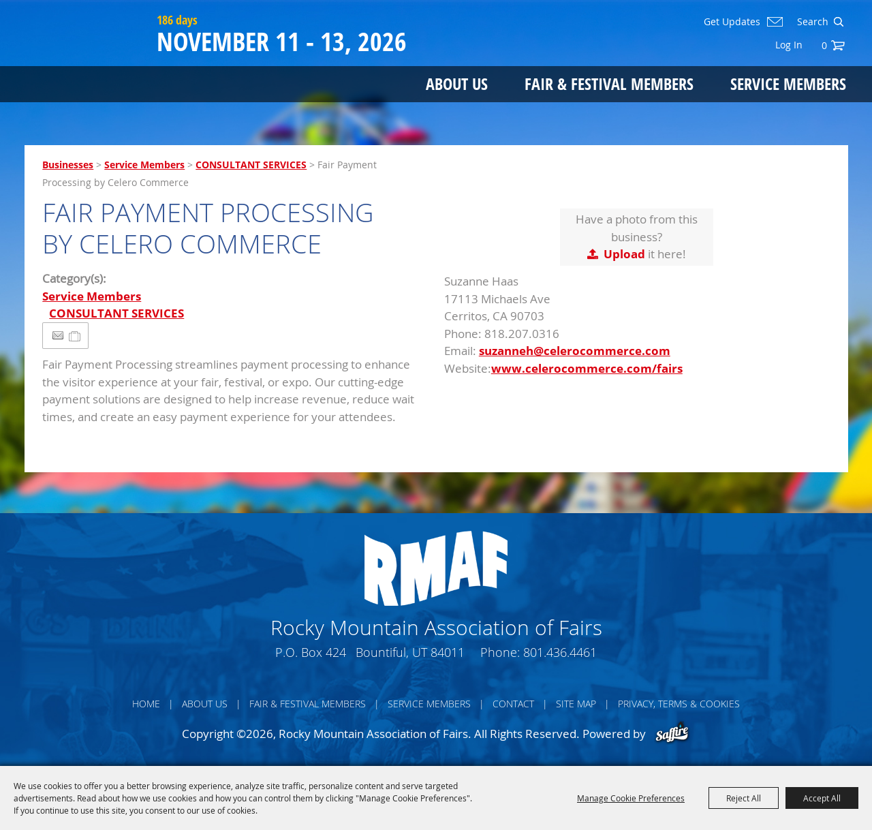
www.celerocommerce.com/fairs (587, 368)
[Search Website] (811, 22)
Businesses (67, 164)
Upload (624, 254)
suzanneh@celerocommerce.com (574, 350)
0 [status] (824, 45)
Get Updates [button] (732, 22)
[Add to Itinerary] (75, 335)
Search (838, 22)
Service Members (788, 83)
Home (146, 703)
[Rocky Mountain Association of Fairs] (87, 62)
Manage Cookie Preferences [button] (631, 798)
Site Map (576, 703)
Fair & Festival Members (609, 83)
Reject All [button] (743, 798)
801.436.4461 (560, 652)
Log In (789, 44)
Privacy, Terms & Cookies (679, 703)
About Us (457, 83)
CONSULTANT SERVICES (251, 164)
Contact (513, 703)
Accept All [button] (822, 798)
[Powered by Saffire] (672, 733)
